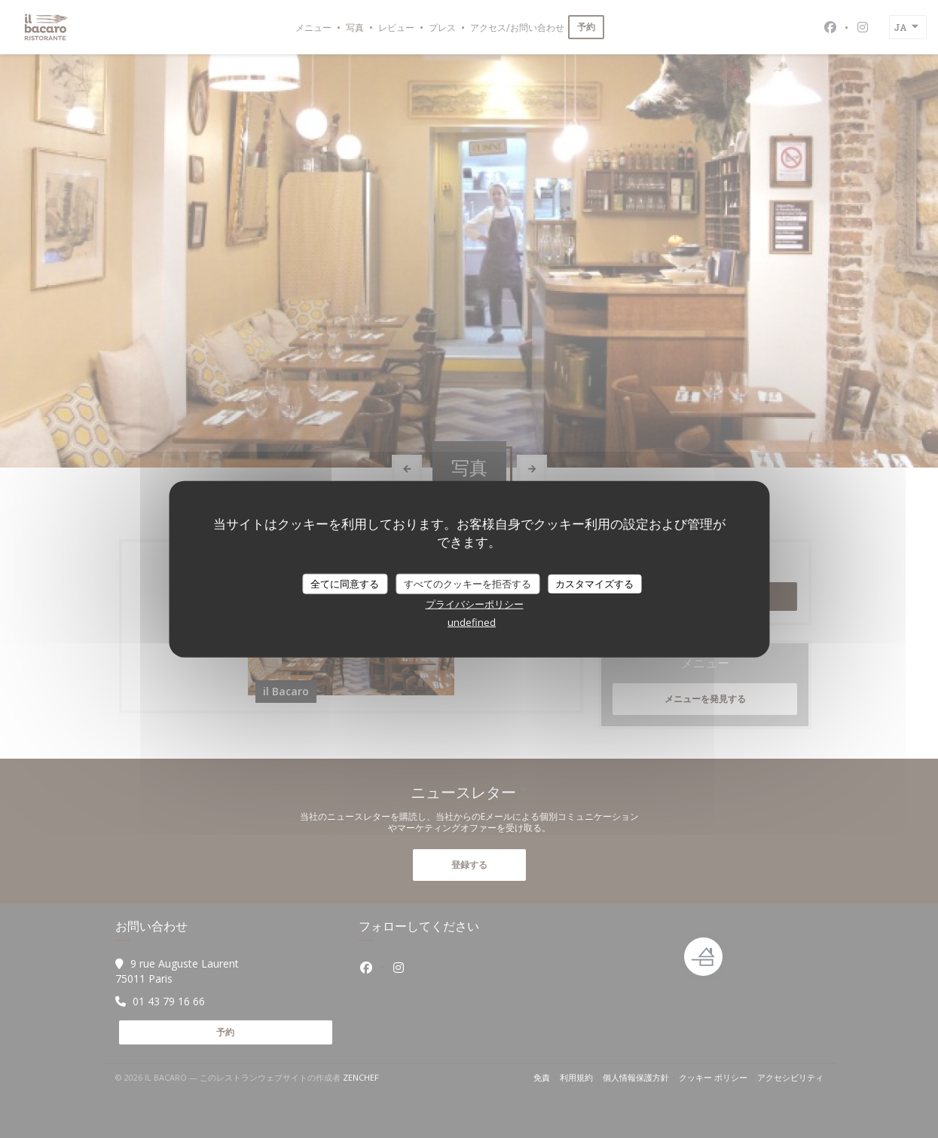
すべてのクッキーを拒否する (467, 583)
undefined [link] (472, 622)
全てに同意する (344, 583)
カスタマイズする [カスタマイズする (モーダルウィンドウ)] (594, 583)
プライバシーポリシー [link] (475, 604)
